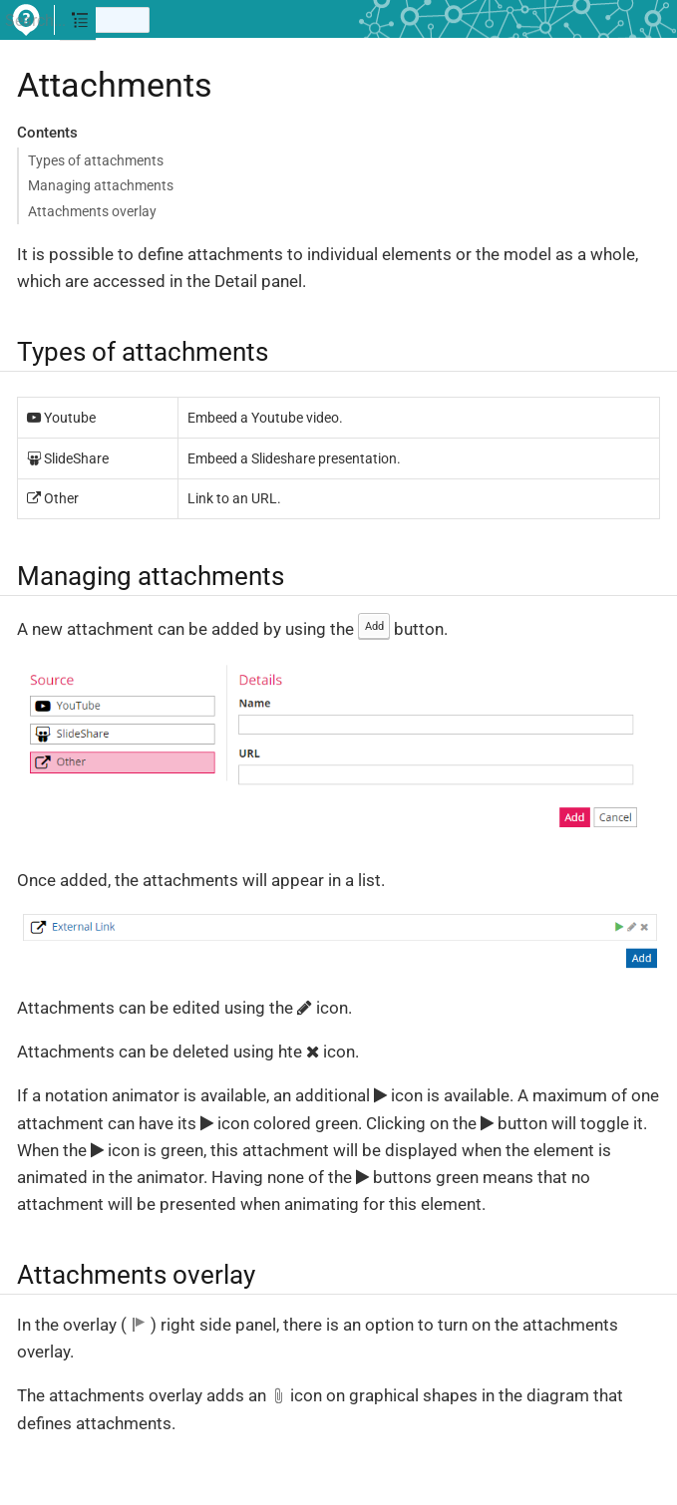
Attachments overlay (92, 211)
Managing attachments (100, 185)
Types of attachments (96, 160)
